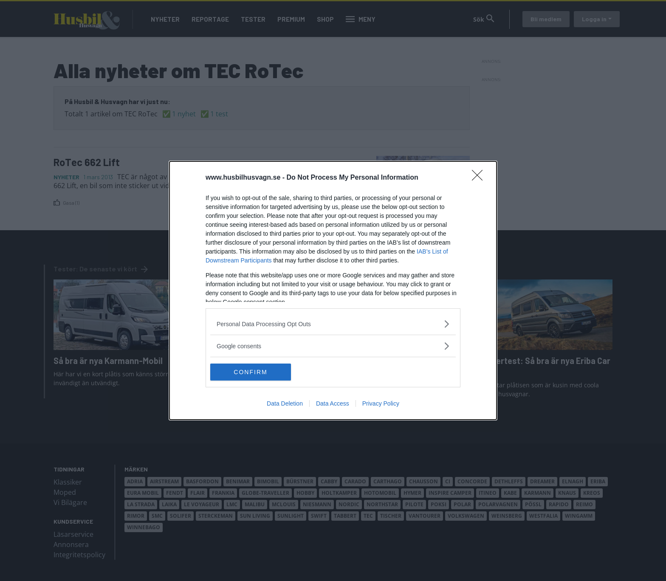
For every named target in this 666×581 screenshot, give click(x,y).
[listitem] (333, 323)
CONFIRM (250, 371)
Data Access (332, 403)
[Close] (480, 178)
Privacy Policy (380, 403)
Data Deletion (285, 403)
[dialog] (333, 290)
